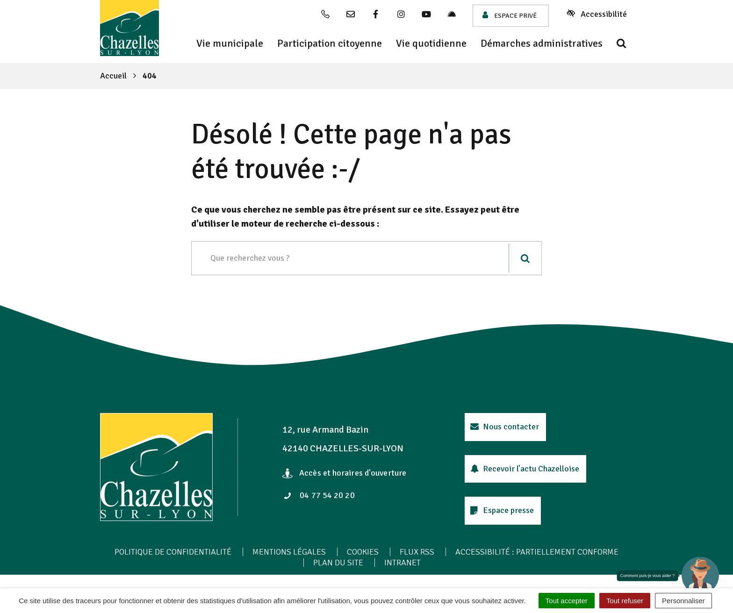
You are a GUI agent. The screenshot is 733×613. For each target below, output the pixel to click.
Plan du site (338, 562)
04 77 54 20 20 (319, 495)
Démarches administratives (542, 43)
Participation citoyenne (329, 43)
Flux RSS (417, 552)
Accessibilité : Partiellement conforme (536, 552)
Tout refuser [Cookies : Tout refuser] (624, 601)
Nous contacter (504, 426)
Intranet (402, 562)
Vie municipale (229, 43)
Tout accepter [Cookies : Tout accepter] (567, 601)
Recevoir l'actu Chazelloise (524, 468)
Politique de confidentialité (173, 552)
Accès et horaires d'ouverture (344, 473)
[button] (700, 575)
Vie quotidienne (431, 43)
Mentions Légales (289, 552)
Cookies (363, 552)
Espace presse (502, 510)
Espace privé (509, 15)
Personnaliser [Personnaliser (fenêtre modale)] (683, 601)
